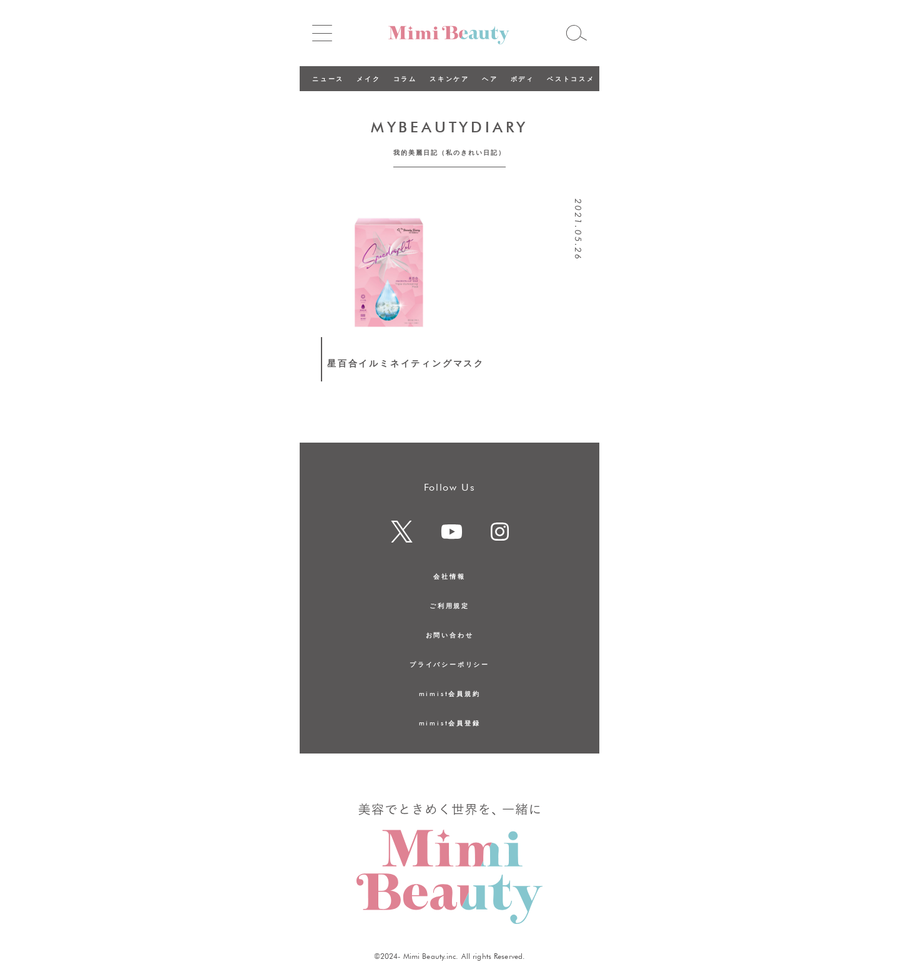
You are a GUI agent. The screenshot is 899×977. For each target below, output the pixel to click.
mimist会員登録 (450, 723)
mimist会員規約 (450, 693)
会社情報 (449, 576)
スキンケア (449, 78)
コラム (405, 78)
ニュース (328, 78)
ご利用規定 (449, 605)
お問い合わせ (450, 635)
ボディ (522, 78)
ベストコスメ (571, 78)
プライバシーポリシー (449, 664)
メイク (368, 78)
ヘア (490, 78)
